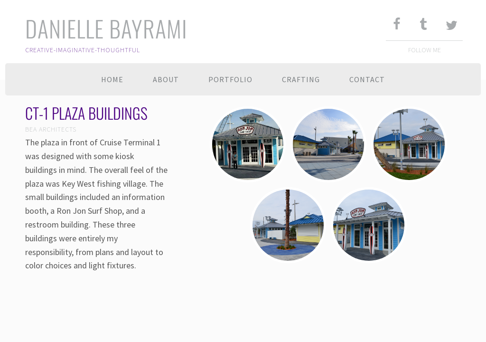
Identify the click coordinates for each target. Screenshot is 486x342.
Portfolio (230, 79)
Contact (367, 79)
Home (112, 79)
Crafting (301, 79)
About (166, 79)
